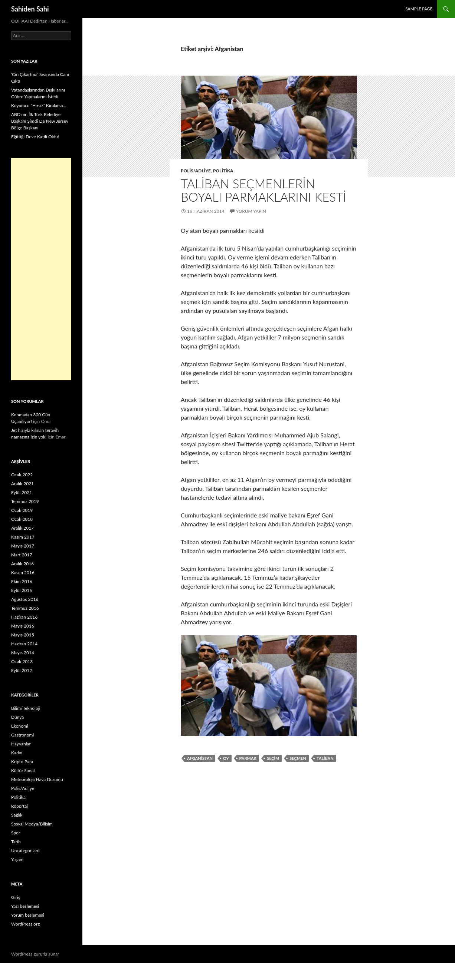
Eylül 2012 (21, 670)
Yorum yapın (251, 211)
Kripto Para (22, 761)
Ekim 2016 (21, 581)
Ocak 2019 (22, 510)
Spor (15, 832)
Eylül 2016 (21, 590)
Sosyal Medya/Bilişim (32, 824)
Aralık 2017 (22, 528)
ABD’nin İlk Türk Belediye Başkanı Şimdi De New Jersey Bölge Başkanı (39, 121)
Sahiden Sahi (30, 9)
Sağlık (16, 815)
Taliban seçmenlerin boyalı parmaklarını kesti (263, 190)
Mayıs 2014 (22, 652)
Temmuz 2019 (25, 501)
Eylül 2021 (21, 492)
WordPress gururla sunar (35, 954)
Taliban (325, 758)
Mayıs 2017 (22, 546)
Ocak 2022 (22, 474)
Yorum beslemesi (27, 915)
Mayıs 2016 (22, 626)
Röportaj (19, 806)
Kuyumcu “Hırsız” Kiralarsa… (38, 105)
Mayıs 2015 (22, 635)
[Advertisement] (41, 269)
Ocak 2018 (22, 519)
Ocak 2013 (22, 661)
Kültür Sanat (23, 770)
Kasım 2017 (23, 537)
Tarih (16, 841)
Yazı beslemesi (25, 906)
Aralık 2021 (22, 483)
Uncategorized (25, 850)
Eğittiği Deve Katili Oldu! (35, 136)
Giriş (15, 897)
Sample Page (418, 8)
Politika (223, 170)
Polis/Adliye (196, 170)
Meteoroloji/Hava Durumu (37, 779)
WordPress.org (25, 924)
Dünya (17, 717)
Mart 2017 (21, 554)
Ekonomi (19, 726)
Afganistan (200, 758)
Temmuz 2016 (25, 608)
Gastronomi (22, 735)
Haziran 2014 (24, 643)
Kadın (16, 752)
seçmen (297, 758)
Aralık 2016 (22, 563)
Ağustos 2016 (24, 599)
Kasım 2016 (23, 572)
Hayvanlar (21, 744)
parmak (248, 758)
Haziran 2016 (24, 617)
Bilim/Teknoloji (25, 708)
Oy (226, 758)
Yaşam (17, 859)
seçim (273, 758)
